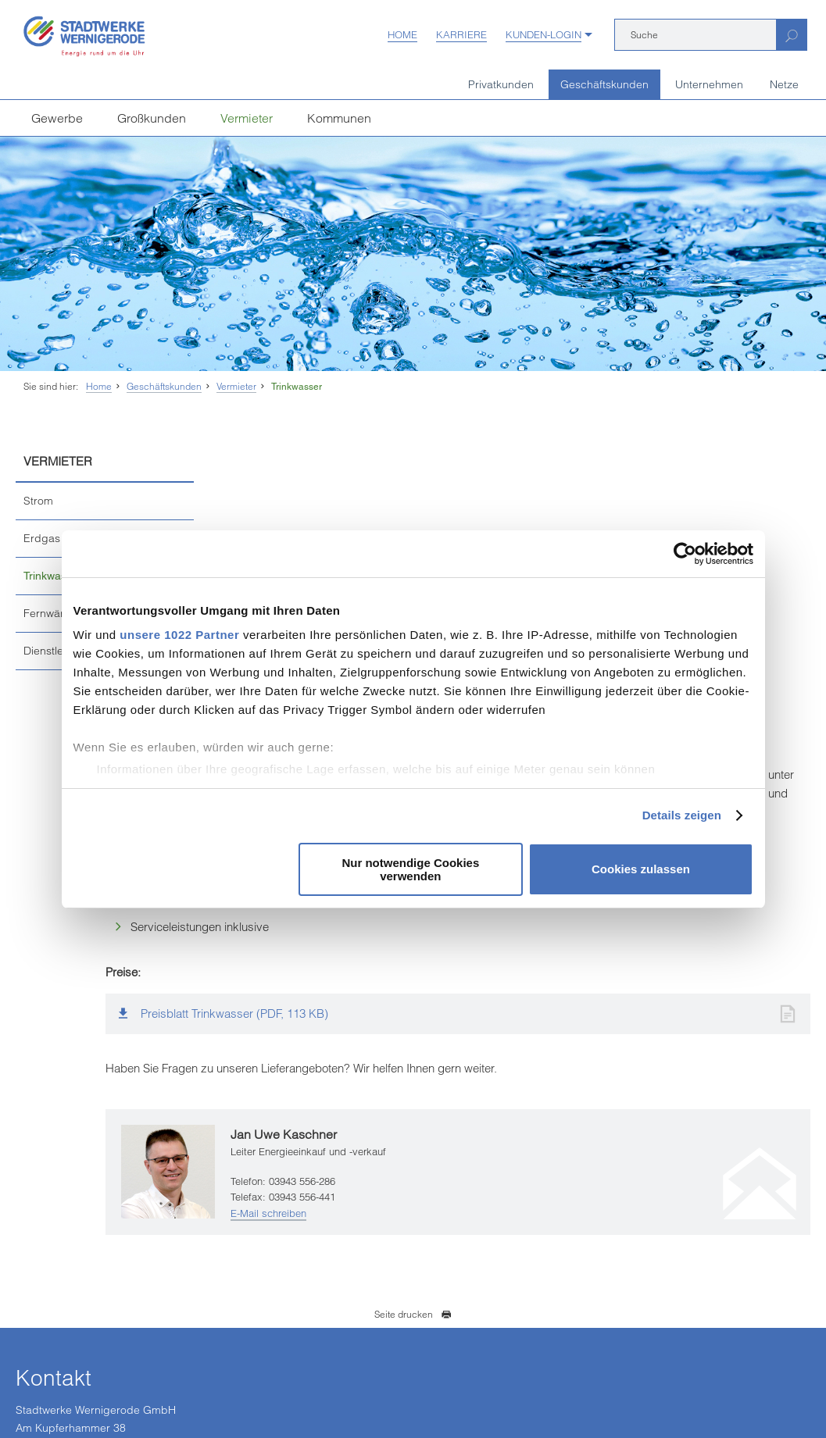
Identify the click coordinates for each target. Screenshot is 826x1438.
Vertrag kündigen (223, 1388)
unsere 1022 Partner (179, 634)
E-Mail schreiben (406, 998)
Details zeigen (681, 815)
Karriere (461, 34)
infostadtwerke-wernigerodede (383, 1233)
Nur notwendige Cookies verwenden (410, 869)
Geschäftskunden (604, 84)
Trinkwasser (296, 386)
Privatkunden (501, 84)
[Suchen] (791, 35)
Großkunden (151, 118)
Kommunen (339, 118)
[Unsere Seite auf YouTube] (328, 1293)
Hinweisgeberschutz (387, 1388)
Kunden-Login (543, 34)
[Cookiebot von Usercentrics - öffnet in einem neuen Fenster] (685, 554)
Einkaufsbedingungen (124, 1388)
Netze (784, 84)
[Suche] (695, 35)
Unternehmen (709, 84)
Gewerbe (57, 118)
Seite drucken (413, 1099)
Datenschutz (301, 1388)
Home (402, 34)
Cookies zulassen (641, 869)
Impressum (39, 1388)
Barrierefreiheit (478, 1388)
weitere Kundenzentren (90, 1334)
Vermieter (246, 118)
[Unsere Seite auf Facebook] (294, 1293)
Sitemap (543, 1388)
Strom (38, 501)
